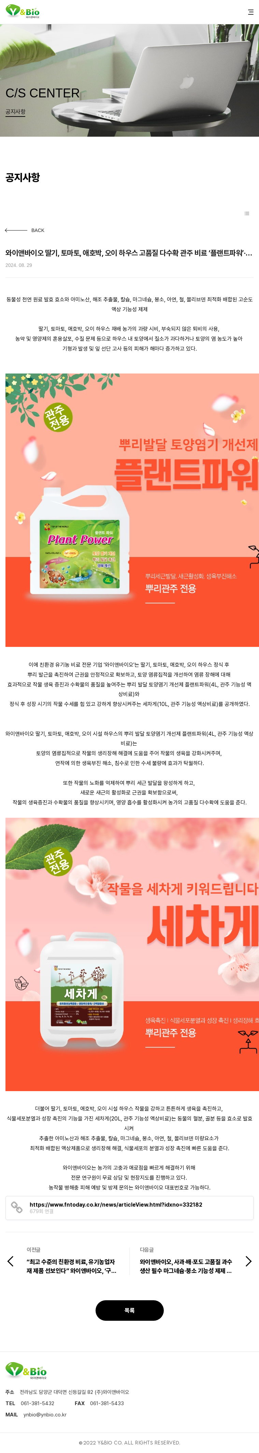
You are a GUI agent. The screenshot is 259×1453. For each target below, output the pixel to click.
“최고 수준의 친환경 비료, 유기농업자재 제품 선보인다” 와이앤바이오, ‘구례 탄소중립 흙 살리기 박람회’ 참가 (71, 1267)
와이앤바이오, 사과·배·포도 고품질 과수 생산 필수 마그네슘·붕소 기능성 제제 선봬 (186, 1267)
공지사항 (15, 111)
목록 (129, 1310)
